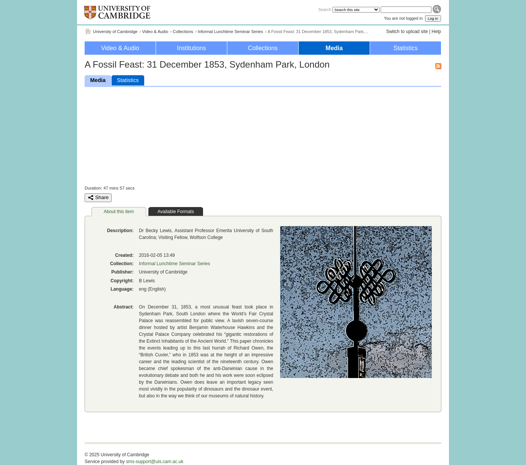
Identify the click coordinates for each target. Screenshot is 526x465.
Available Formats (175, 211)
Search (324, 9)
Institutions (191, 48)
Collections (183, 31)
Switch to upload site (407, 31)
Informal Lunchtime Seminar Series (230, 31)
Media (334, 48)
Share (98, 198)
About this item (119, 211)
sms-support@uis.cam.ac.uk (155, 461)
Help (436, 31)
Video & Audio (155, 31)
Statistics (405, 48)
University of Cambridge (115, 31)
